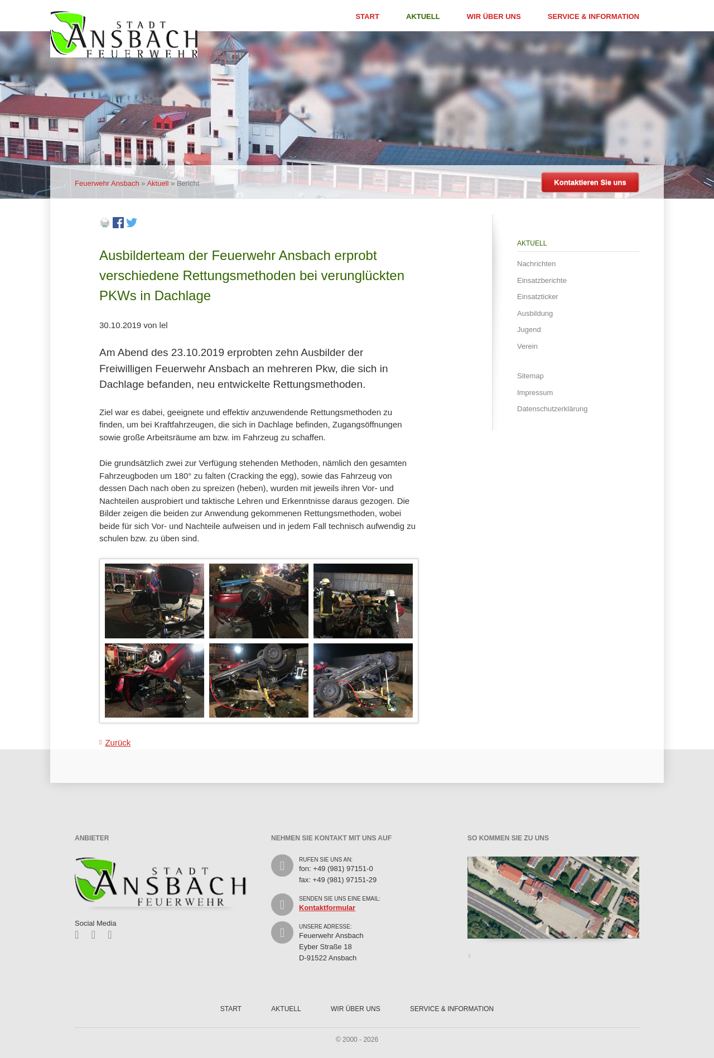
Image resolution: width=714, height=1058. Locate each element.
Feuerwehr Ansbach (107, 183)
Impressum (535, 392)
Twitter (97, 934)
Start (367, 16)
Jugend (529, 329)
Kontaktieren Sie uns (590, 182)
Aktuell (423, 16)
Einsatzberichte (542, 280)
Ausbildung (535, 313)
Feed (113, 934)
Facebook (80, 934)
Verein (527, 346)
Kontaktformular (327, 907)
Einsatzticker (537, 296)
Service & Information (593, 16)
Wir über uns (494, 16)
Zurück (118, 742)
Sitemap (530, 376)
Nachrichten (536, 263)
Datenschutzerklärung (552, 409)
